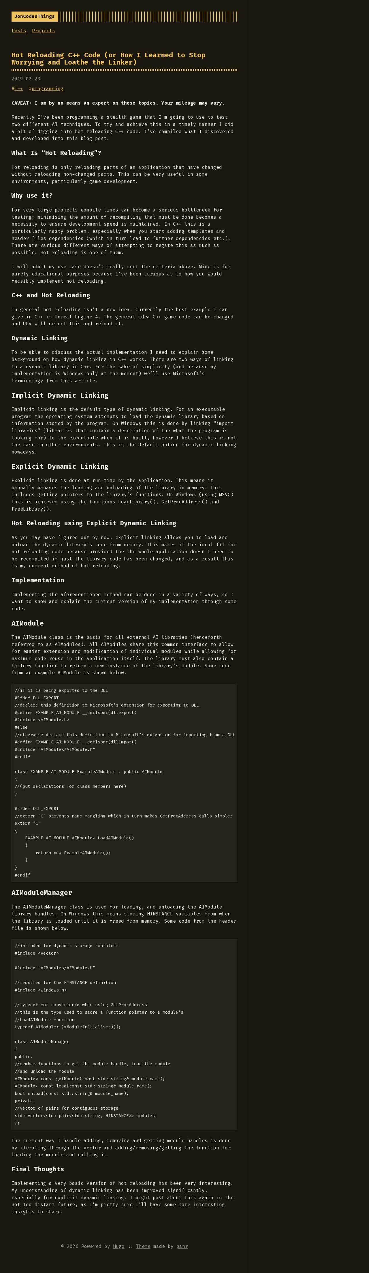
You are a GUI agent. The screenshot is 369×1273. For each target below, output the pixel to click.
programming (47, 89)
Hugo (119, 1246)
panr (182, 1246)
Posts (19, 31)
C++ (18, 89)
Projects (43, 31)
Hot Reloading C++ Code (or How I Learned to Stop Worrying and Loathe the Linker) (108, 59)
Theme (143, 1246)
